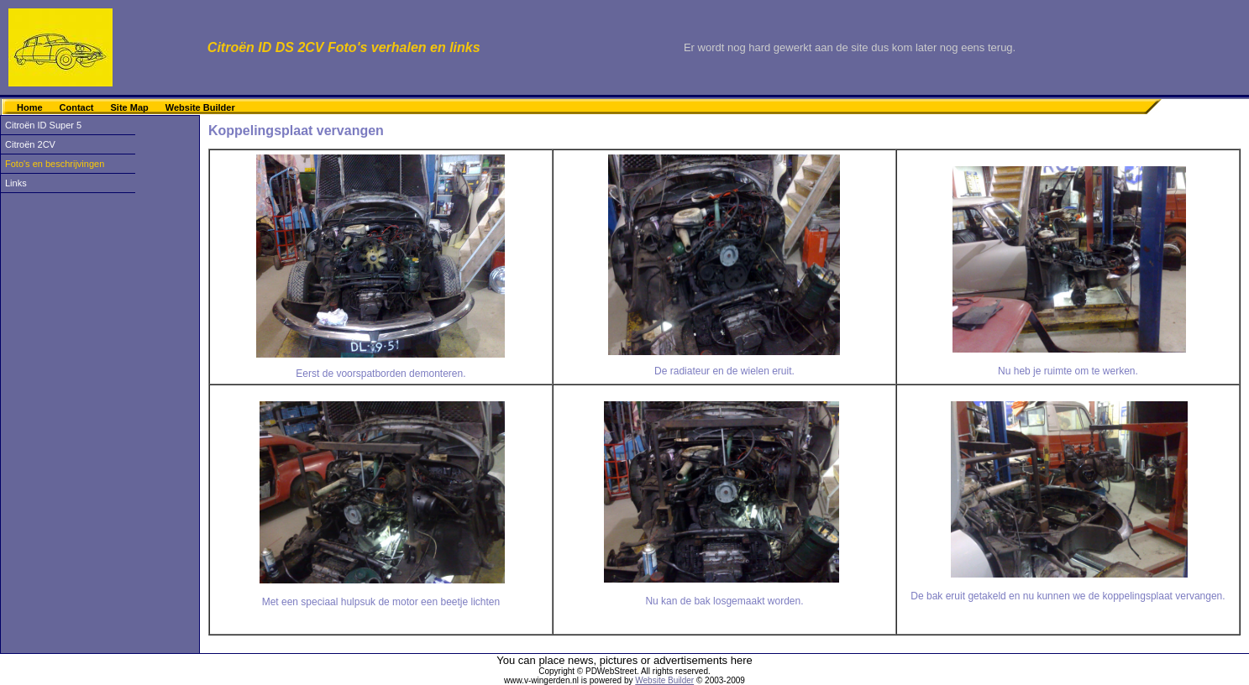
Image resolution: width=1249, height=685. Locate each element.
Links (16, 183)
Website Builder (200, 107)
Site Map (130, 107)
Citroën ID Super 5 (43, 125)
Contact (77, 107)
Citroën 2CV (30, 144)
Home (30, 107)
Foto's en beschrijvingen (54, 164)
